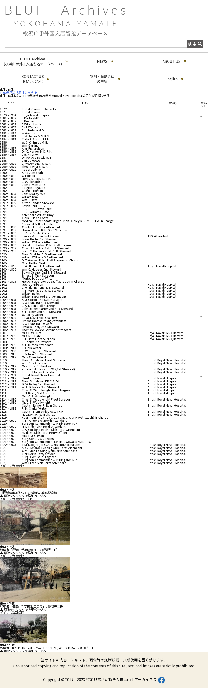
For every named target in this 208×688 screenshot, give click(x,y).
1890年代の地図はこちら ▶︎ (18, 92)
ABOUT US (174, 61)
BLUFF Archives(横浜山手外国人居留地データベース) (36, 61)
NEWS (105, 61)
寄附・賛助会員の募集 (105, 79)
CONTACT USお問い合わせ (35, 79)
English (174, 79)
